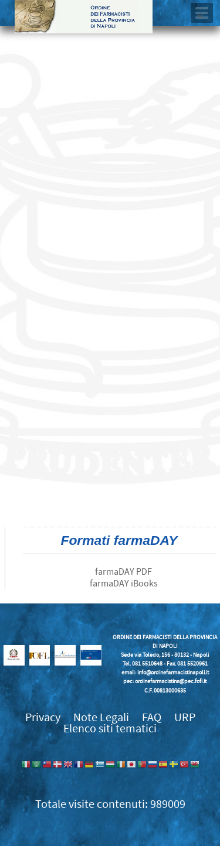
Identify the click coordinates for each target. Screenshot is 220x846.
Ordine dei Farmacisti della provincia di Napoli (84, 16)
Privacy (42, 717)
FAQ (151, 717)
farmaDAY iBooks (124, 583)
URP (184, 717)
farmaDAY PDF (123, 572)
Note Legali (101, 717)
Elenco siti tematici (110, 728)
